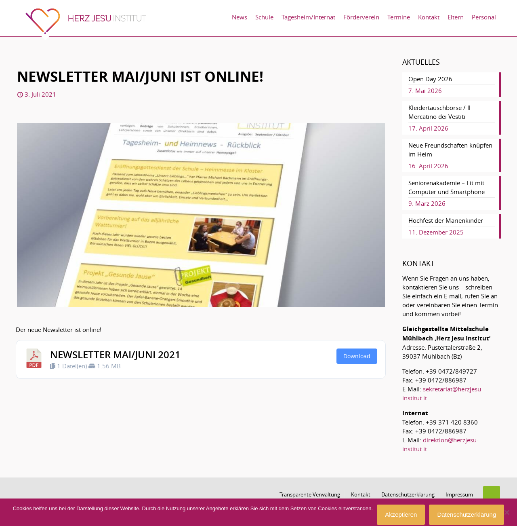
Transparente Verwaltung (310, 494)
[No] (507, 512)
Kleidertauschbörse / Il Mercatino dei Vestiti (439, 112)
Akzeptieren (401, 514)
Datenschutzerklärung (408, 494)
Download (356, 356)
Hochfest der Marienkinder (445, 220)
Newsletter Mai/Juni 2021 (115, 354)
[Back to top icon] (491, 494)
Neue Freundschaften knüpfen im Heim (450, 149)
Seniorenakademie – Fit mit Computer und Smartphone (446, 187)
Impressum (459, 494)
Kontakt (360, 494)
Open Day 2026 (430, 79)
